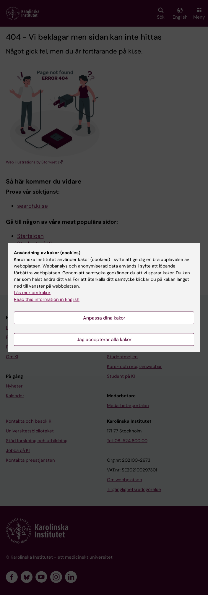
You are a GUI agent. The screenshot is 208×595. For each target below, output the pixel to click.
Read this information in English (46, 299)
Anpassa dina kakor (104, 318)
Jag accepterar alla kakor (104, 339)
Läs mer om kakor (32, 293)
